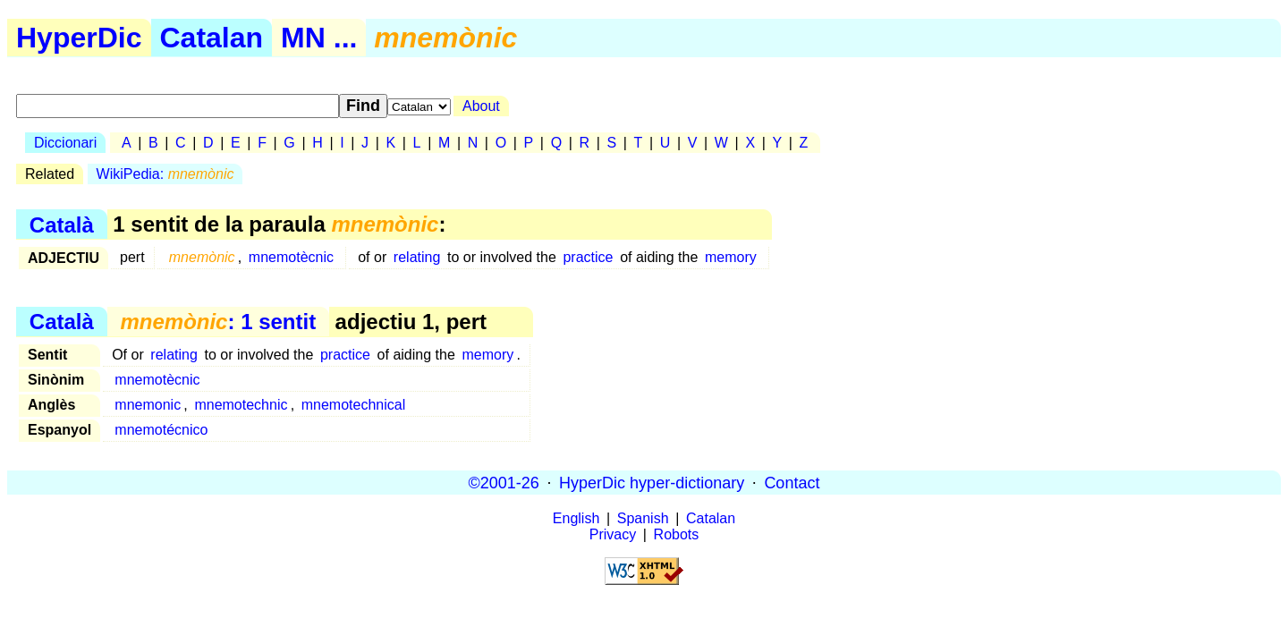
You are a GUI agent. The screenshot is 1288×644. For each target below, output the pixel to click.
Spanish (643, 518)
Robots (676, 534)
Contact (791, 482)
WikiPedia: (165, 174)
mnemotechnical (353, 404)
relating (417, 257)
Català (62, 224)
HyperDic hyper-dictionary (651, 482)
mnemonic (147, 404)
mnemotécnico (161, 429)
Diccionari (65, 142)
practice (588, 257)
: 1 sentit (218, 321)
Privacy (612, 534)
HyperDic (79, 37)
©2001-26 (504, 482)
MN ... (319, 37)
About (481, 106)
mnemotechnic (240, 404)
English (576, 518)
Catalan (212, 37)
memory (731, 257)
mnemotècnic (291, 257)
